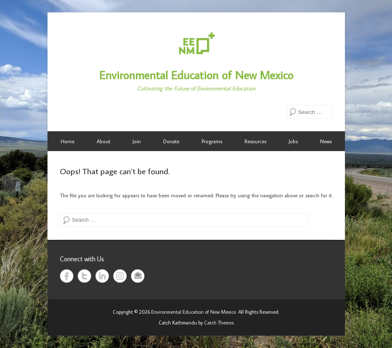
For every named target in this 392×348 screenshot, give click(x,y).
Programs (212, 141)
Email (138, 276)
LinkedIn (102, 276)
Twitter (84, 276)
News (326, 141)
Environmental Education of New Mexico (196, 75)
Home (67, 141)
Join (137, 141)
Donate (171, 141)
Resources (255, 141)
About (103, 141)
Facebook (67, 276)
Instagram (120, 276)
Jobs (293, 141)
